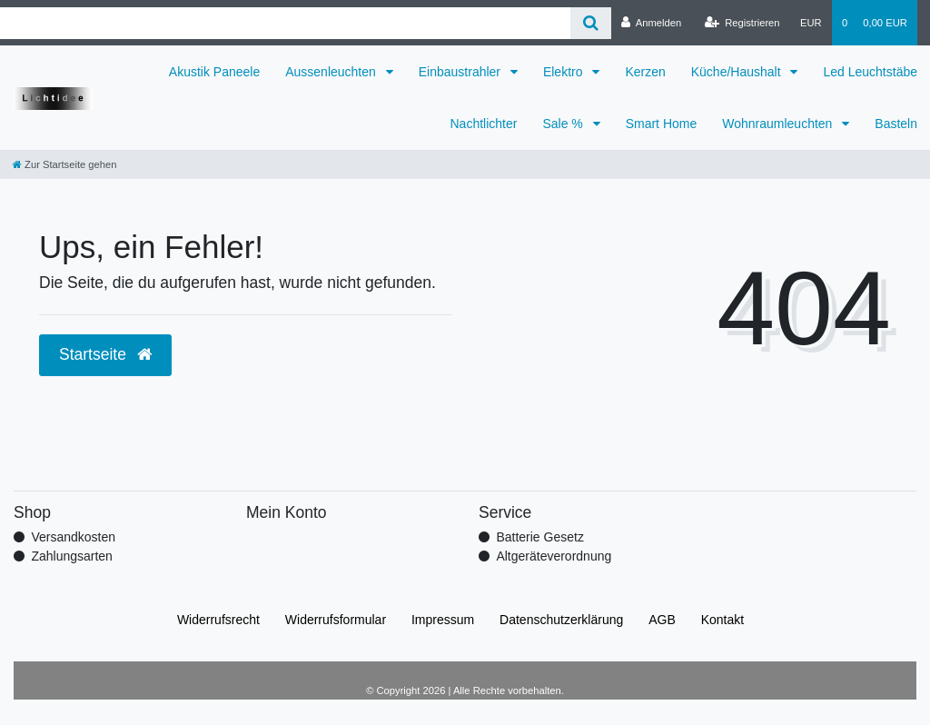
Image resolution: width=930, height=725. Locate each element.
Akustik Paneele (214, 72)
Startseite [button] (105, 354)
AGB (662, 619)
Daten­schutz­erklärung (561, 619)
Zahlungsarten (72, 556)
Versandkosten (73, 537)
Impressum (442, 619)
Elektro (564, 72)
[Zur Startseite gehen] (64, 164)
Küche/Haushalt (738, 72)
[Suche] (590, 23)
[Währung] (811, 22)
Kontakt (722, 619)
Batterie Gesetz (540, 537)
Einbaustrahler (461, 72)
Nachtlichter (484, 123)
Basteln (896, 123)
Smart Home (662, 123)
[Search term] (285, 23)
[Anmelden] (651, 22)
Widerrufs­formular (335, 619)
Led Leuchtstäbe (870, 72)
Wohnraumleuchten (779, 123)
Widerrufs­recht (218, 619)
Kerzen (645, 72)
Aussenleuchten (332, 72)
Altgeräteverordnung (553, 556)
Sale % (564, 123)
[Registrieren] (741, 22)
